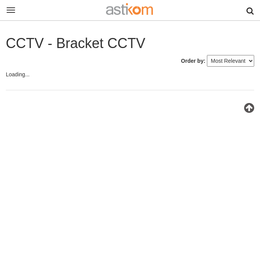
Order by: (193, 61)
